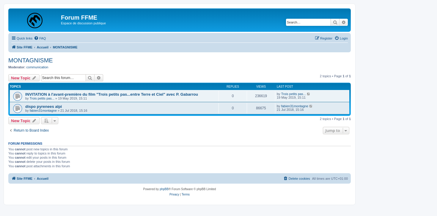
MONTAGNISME (30, 60)
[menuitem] (40, 38)
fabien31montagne (43, 110)
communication (37, 67)
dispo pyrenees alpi (43, 106)
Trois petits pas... (42, 98)
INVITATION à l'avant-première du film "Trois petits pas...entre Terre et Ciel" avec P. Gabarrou (111, 94)
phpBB (164, 189)
